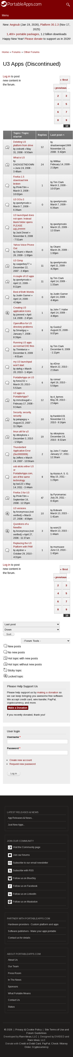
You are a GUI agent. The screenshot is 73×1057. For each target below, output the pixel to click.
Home (5, 52)
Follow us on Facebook (22, 886)
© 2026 (8, 1029)
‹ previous (60, 87)
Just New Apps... (16, 824)
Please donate (34, 38)
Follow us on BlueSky (22, 878)
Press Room (14, 973)
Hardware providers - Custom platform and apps (33, 924)
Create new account (21, 760)
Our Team (13, 966)
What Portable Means (19, 993)
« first (64, 79)
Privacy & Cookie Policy (28, 1029)
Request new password (23, 764)
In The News (14, 979)
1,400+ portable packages (23, 34)
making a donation (47, 692)
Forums (16, 52)
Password (13, 748)
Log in (6, 76)
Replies (42, 135)
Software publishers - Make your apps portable (32, 931)
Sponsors (13, 986)
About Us (13, 960)
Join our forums (19, 855)
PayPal (46, 1043)
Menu (5, 15)
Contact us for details (19, 937)
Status (11, 1006)
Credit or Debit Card (30, 1043)
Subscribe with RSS (21, 871)
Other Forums (32, 52)
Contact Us (14, 1000)
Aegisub (15, 24)
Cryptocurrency (40, 1047)
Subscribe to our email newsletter (28, 863)
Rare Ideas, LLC (28, 1036)
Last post (57, 135)
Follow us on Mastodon (23, 902)
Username (13, 737)
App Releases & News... (20, 818)
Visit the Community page (24, 847)
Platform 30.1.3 (49, 24)
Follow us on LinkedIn (22, 894)
